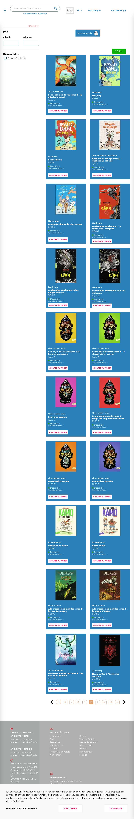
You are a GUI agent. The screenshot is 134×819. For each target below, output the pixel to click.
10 (91, 702)
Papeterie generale (60, 752)
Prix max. (27, 37)
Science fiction (86, 739)
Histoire (83, 748)
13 (111, 702)
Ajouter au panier (58, 111)
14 (117, 702)
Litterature (55, 736)
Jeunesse (55, 742)
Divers (82, 736)
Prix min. (7, 37)
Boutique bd (56, 745)
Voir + (118, 51)
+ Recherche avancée (35, 13)
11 (98, 702)
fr (79, 10)
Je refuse (115, 808)
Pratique (54, 748)
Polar (52, 739)
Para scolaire (85, 745)
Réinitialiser (33, 26)
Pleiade (83, 755)
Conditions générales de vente (66, 781)
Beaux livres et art (88, 742)
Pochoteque (86, 752)
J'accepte (70, 808)
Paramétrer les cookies (21, 808)
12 (104, 702)
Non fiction (55, 755)
